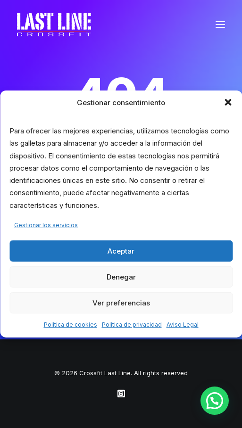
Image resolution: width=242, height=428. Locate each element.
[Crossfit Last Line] (54, 24)
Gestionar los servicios (46, 225)
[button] (228, 102)
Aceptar (121, 250)
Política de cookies (70, 324)
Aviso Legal (183, 324)
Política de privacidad (132, 324)
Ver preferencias (121, 302)
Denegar (121, 276)
